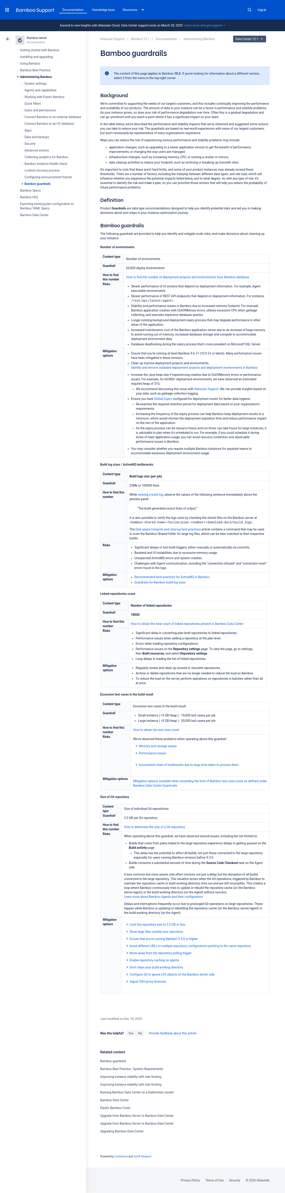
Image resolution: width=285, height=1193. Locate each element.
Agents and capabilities (40, 90)
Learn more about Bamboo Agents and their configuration (163, 896)
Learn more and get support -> (204, 25)
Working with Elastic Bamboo (44, 97)
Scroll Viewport (142, 1156)
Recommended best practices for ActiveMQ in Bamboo (172, 577)
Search (249, 9)
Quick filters (32, 103)
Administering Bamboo (36, 77)
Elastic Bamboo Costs (115, 1108)
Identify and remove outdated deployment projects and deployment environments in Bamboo (194, 367)
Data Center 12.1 (250, 39)
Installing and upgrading (36, 57)
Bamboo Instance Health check (45, 164)
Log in (262, 10)
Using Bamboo (30, 63)
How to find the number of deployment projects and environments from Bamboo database (187, 277)
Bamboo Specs (30, 190)
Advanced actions (36, 150)
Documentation (72, 10)
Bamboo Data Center (34, 215)
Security (30, 143)
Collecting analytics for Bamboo (46, 157)
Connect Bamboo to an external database (52, 117)
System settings (35, 83)
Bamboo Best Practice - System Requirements (131, 1069)
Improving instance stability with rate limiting (130, 1076)
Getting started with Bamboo (39, 50)
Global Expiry (163, 399)
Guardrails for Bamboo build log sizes (160, 582)
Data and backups (36, 137)
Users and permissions (40, 110)
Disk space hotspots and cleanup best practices (168, 529)
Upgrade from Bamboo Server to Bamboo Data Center (137, 1115)
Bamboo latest (37, 38)
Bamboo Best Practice (35, 70)
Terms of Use (214, 1180)
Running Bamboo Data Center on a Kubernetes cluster (137, 1092)
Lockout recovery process (42, 170)
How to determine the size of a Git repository (154, 827)
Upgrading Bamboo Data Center (122, 1131)
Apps (28, 130)
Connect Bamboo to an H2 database (49, 123)
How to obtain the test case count (156, 730)
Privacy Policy (190, 1180)
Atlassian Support (206, 389)
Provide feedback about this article (172, 1033)
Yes (130, 1033)
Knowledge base (103, 10)
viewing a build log (150, 494)
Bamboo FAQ (29, 197)
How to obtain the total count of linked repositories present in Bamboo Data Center (187, 624)
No (140, 1033)
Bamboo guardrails (37, 184)
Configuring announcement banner (48, 177)
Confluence (121, 1156)
